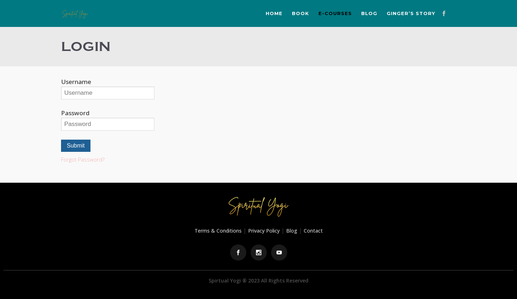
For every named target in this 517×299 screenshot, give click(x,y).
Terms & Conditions (218, 230)
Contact (313, 230)
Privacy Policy (264, 230)
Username (76, 82)
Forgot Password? (82, 159)
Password (75, 113)
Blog (291, 230)
